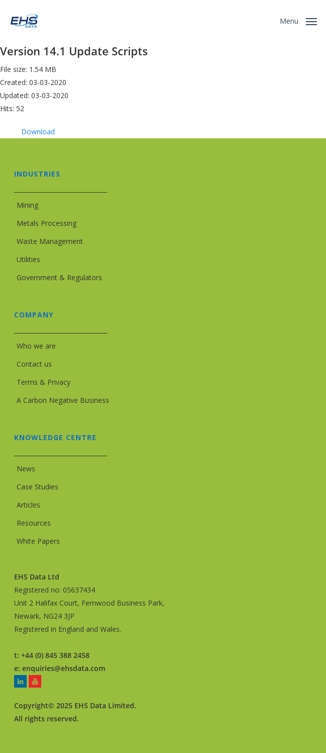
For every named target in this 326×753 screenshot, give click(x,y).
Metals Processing (46, 223)
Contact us (34, 364)
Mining (27, 205)
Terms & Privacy (43, 382)
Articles (28, 505)
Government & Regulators (59, 277)
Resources (34, 523)
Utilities (28, 259)
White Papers (38, 541)
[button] (298, 20)
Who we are (36, 346)
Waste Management (50, 241)
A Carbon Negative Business (63, 400)
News (26, 468)
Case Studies (37, 486)
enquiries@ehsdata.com (63, 668)
